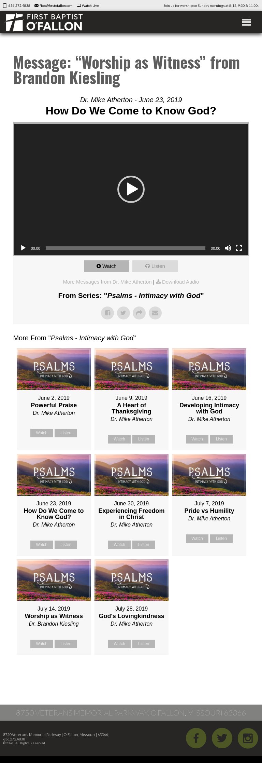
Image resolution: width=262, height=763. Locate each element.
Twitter (222, 738)
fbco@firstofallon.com (56, 5)
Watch (109, 266)
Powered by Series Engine (224, 672)
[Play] (23, 248)
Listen (158, 266)
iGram (248, 738)
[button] (131, 189)
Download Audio (180, 282)
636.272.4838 (19, 5)
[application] (130, 189)
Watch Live (90, 5)
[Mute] (227, 248)
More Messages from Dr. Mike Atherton (107, 282)
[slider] (125, 248)
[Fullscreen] (238, 248)
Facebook (196, 738)
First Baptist (44, 22)
